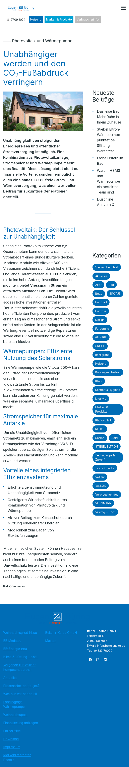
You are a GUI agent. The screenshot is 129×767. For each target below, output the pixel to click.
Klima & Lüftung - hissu (20, 657)
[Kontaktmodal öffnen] (114, 8)
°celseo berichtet (106, 267)
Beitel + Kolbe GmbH (61, 633)
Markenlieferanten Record (17, 757)
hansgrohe (102, 354)
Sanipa (99, 438)
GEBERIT (101, 337)
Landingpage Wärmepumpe (14, 704)
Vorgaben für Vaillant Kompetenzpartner (19, 667)
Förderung (102, 328)
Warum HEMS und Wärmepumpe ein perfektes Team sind (108, 181)
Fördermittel (12, 731)
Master (50, 641)
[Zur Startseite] (24, 8)
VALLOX (100, 485)
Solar (115, 438)
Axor (98, 284)
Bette (98, 293)
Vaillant (100, 477)
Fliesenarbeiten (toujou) (21, 686)
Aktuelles (101, 276)
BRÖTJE (115, 293)
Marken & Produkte (59, 19)
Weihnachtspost (15, 715)
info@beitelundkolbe (111, 645)
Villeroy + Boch (105, 512)
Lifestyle (100, 398)
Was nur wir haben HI (20, 694)
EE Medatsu (12, 641)
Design (100, 319)
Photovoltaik (103, 420)
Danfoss (100, 311)
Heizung (35, 19)
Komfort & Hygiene (107, 389)
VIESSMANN (103, 503)
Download (11, 739)
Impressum (11, 747)
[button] (123, 7)
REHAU (100, 429)
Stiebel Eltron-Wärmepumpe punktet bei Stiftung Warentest (108, 140)
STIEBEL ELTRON (106, 446)
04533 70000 (103, 650)
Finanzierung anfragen (20, 723)
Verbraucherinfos (88, 19)
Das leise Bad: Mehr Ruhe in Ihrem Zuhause (109, 116)
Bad (111, 284)
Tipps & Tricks (104, 468)
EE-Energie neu (15, 649)
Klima (98, 381)
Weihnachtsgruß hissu (20, 633)
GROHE (100, 346)
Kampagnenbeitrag (108, 372)
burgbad (101, 302)
